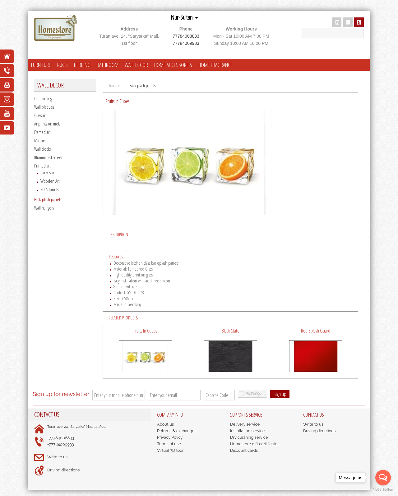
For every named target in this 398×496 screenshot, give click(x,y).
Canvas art (47, 172)
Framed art (42, 132)
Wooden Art (49, 181)
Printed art (42, 166)
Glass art (40, 115)
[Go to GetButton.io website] (383, 490)
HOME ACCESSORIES (173, 64)
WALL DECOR (136, 64)
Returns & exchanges (177, 430)
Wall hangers (44, 208)
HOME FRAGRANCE (215, 64)
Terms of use (169, 444)
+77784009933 (60, 444)
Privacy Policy (170, 437)
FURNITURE (41, 64)
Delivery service (245, 424)
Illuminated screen (48, 157)
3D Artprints (49, 189)
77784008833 (186, 36)
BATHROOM (107, 64)
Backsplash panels (47, 199)
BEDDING (82, 64)
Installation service (247, 430)
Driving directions (63, 470)
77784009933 (186, 43)
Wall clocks (42, 149)
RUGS (62, 64)
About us (165, 424)
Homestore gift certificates (255, 444)
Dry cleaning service (249, 437)
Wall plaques (44, 107)
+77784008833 (60, 438)
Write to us (57, 457)
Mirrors (39, 140)
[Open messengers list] (383, 477)
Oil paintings (43, 98)
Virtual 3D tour (170, 450)
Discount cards (244, 450)
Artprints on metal (48, 123)
